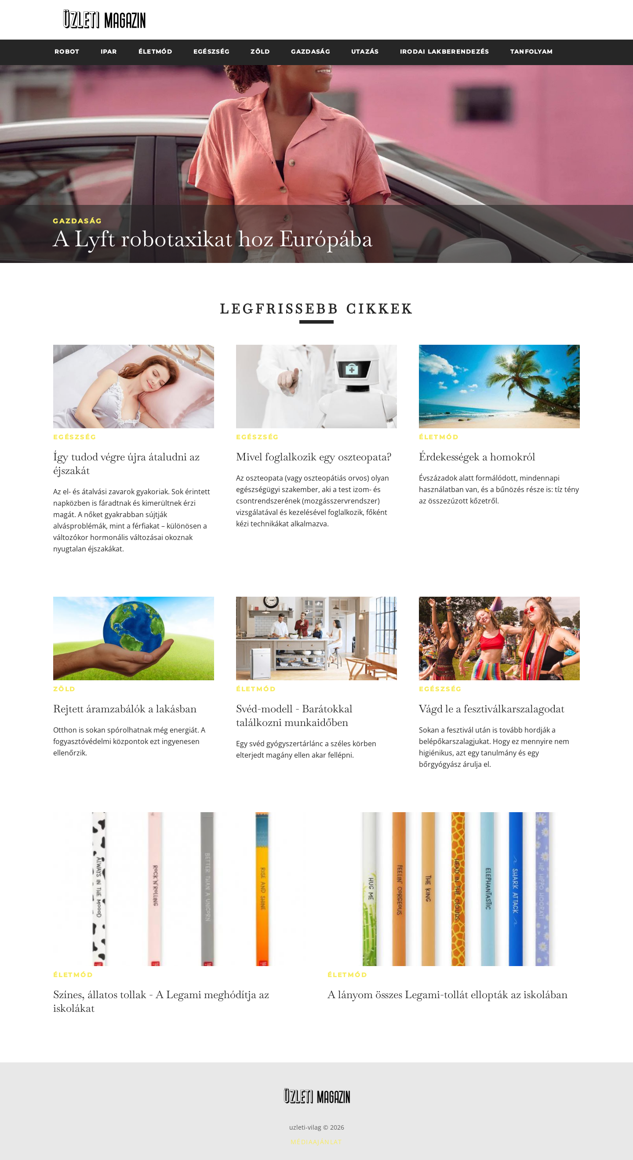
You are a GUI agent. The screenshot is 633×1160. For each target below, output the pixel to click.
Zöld (64, 689)
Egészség (74, 437)
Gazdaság (77, 221)
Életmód (439, 437)
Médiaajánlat (316, 1142)
